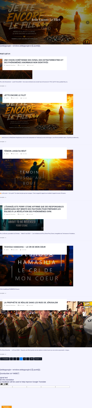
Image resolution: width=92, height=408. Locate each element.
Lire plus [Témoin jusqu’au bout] (3, 197)
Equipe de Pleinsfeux (10, 65)
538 (32, 358)
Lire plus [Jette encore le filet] (3, 141)
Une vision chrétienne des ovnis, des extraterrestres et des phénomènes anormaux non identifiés (33, 61)
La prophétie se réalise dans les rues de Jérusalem (31, 302)
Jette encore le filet (46, 19)
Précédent (4, 359)
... (14, 358)
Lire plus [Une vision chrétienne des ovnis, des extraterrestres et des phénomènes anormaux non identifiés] (3, 86)
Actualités (48, 15)
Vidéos (42, 15)
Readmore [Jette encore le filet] (46, 28)
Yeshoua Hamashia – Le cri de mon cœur (25, 247)
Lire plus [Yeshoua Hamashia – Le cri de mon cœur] (3, 293)
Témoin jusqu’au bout (15, 151)
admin (7, 98)
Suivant (38, 359)
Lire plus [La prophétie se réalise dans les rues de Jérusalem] (3, 354)
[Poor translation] (5, 384)
